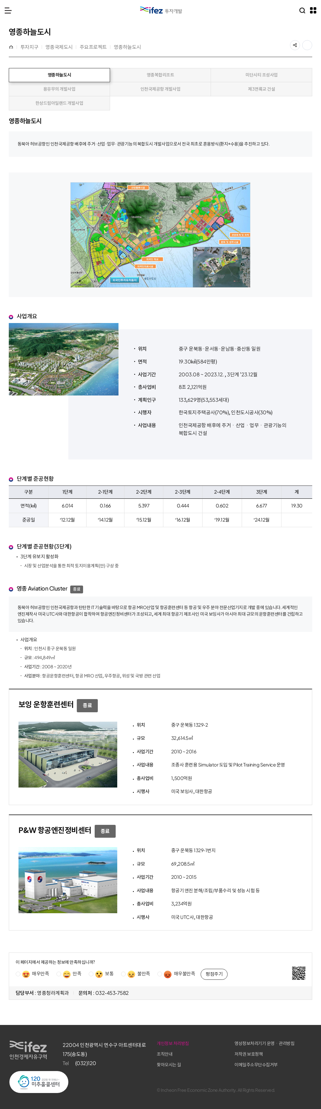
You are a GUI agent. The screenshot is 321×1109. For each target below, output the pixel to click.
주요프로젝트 (94, 47)
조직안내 (191, 1053)
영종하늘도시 (128, 47)
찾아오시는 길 (195, 1064)
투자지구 (30, 47)
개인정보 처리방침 (199, 1043)
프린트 (311, 43)
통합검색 (302, 10)
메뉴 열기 (8, 10)
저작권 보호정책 (261, 1053)
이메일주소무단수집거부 (269, 1064)
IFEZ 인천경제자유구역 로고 (161, 10)
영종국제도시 (59, 47)
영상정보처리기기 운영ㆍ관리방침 (277, 1043)
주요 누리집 (313, 10)
